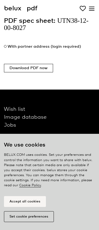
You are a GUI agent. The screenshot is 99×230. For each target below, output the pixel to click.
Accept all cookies (25, 201)
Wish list (14, 109)
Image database (25, 117)
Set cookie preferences (29, 216)
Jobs (10, 125)
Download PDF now (29, 68)
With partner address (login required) (44, 46)
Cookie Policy (30, 185)
